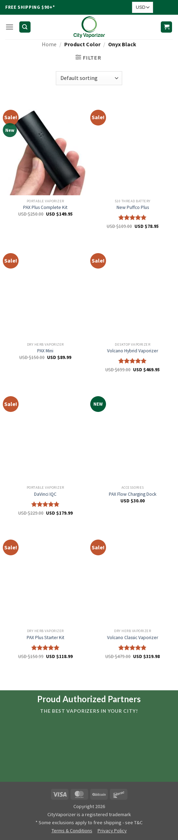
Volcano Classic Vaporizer (132, 638)
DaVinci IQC (45, 494)
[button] (9, 26)
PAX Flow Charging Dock (133, 494)
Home (49, 44)
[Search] (25, 27)
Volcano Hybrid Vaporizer (132, 351)
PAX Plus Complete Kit (45, 207)
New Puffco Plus (133, 207)
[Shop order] (89, 78)
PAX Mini (45, 351)
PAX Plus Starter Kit (45, 638)
